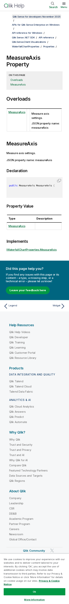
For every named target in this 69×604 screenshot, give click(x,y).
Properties (49, 46)
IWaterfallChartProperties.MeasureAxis (31, 249)
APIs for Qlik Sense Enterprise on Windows (36, 24)
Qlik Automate (18, 422)
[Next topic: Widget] (50, 306)
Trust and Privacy (20, 449)
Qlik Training (17, 342)
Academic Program (21, 518)
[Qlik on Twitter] (52, 550)
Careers (14, 529)
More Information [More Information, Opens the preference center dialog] (34, 599)
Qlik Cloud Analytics (21, 406)
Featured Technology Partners (28, 470)
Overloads (16, 79)
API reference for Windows (27, 32)
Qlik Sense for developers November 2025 (36, 16)
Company (15, 498)
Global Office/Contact (22, 539)
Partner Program (19, 523)
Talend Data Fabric (21, 391)
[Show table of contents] (7, 16)
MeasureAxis (18, 84)
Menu (64, 7)
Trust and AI (16, 455)
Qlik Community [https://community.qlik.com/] (34, 550)
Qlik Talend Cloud (20, 386)
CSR (11, 508)
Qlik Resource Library (22, 357)
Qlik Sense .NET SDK (23, 37)
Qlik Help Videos (19, 332)
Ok (34, 591)
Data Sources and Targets (26, 475)
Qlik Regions (17, 480)
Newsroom (16, 534)
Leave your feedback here (28, 290)
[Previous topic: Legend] (18, 306)
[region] (34, 578)
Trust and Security (20, 444)
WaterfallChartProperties (25, 46)
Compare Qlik (17, 465)
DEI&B (13, 513)
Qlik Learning (17, 347)
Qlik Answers (17, 411)
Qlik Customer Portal (22, 352)
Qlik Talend (16, 381)
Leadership (16, 503)
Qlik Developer (18, 337)
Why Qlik (14, 439)
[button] (59, 180)
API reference (46, 37)
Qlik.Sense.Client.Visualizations (29, 41)
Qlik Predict (16, 416)
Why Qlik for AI (18, 460)
